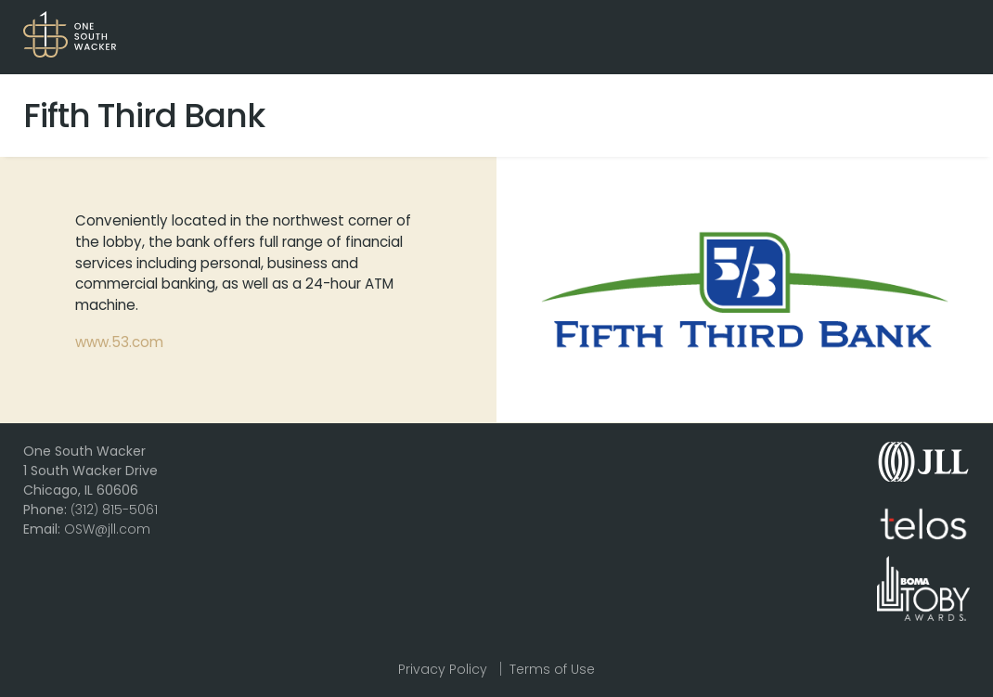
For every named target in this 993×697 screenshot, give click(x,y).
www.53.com (119, 342)
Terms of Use (552, 669)
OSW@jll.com (107, 529)
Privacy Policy (442, 669)
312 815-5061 (114, 509)
